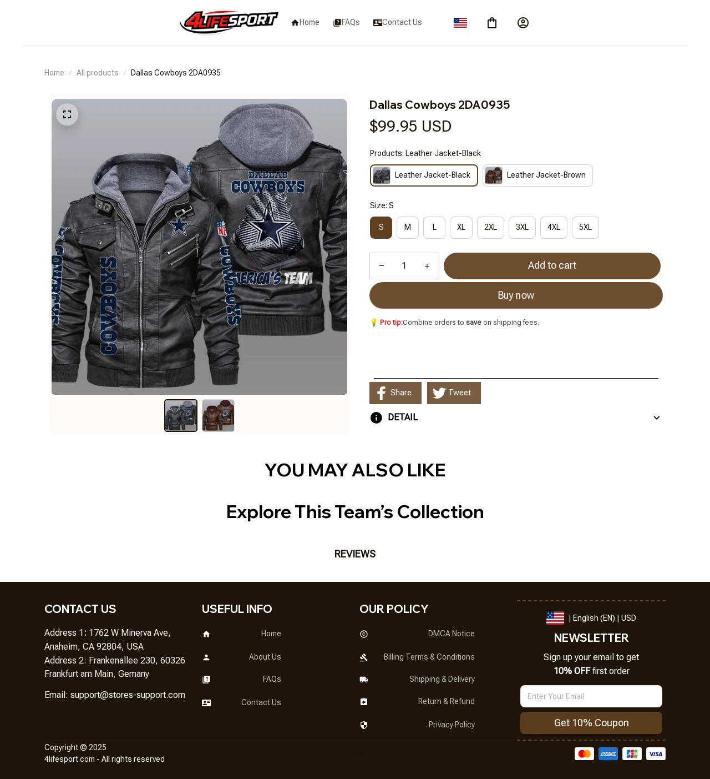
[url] (127, 695)
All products (98, 72)
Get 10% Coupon (591, 722)
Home (54, 72)
